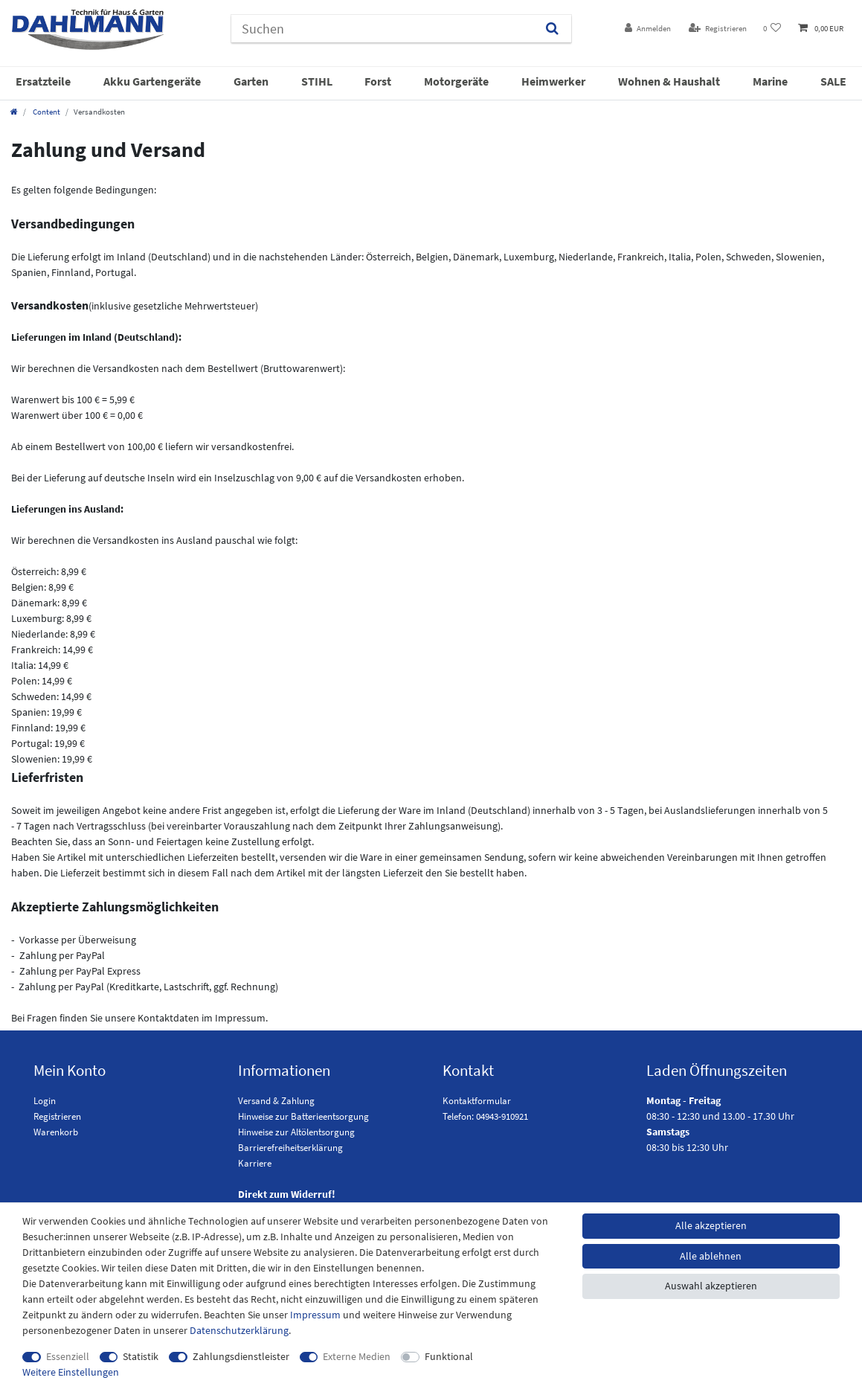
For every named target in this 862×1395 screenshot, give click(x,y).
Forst (377, 81)
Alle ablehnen (711, 1256)
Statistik (140, 1356)
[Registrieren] (718, 28)
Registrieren (57, 1116)
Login (44, 1100)
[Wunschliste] (772, 28)
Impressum (315, 1314)
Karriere (254, 1163)
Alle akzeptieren (711, 1225)
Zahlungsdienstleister (241, 1356)
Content (45, 111)
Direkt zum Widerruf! (286, 1194)
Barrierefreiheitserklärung (290, 1147)
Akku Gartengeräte (152, 81)
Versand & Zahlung (276, 1100)
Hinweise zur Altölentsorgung (296, 1132)
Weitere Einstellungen (70, 1372)
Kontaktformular (477, 1100)
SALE (833, 81)
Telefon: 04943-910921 (485, 1116)
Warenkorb (55, 1132)
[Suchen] (551, 28)
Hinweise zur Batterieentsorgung (303, 1116)
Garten (251, 81)
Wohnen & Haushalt (669, 81)
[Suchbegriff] (382, 28)
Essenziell (67, 1356)
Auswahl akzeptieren (711, 1285)
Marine (770, 81)
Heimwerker (553, 81)
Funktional (449, 1356)
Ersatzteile (43, 81)
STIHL (316, 81)
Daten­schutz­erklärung (239, 1330)
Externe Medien (356, 1356)
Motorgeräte (456, 81)
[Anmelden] (648, 28)
